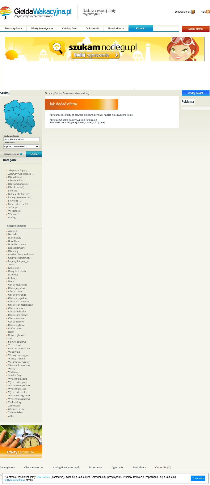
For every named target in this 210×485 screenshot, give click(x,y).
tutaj (102, 122)
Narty (11, 281)
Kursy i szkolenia (17, 271)
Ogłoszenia (92, 28)
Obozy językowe (16, 288)
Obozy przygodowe (18, 298)
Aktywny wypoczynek (21, 173)
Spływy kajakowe (17, 341)
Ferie (12, 190)
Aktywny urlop (17, 170)
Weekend (14, 210)
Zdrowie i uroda (16, 409)
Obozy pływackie (17, 294)
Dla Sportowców (16, 247)
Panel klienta (116, 28)
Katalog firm (69, 28)
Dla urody (13, 251)
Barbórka (13, 234)
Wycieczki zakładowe (19, 398)
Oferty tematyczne (42, 28)
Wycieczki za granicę (19, 395)
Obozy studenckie (17, 311)
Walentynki (14, 351)
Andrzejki (13, 230)
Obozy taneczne (16, 318)
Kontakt (141, 28)
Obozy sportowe (16, 308)
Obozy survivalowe (18, 314)
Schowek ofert (182, 11)
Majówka (13, 274)
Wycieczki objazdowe (19, 385)
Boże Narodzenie (17, 244)
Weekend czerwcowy (19, 361)
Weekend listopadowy (19, 365)
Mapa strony (95, 467)
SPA (10, 338)
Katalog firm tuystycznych (66, 467)
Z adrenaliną (14, 402)
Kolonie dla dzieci (19, 194)
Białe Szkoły (14, 237)
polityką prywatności (15, 480)
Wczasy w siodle (16, 358)
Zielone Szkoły (16, 412)
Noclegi (12, 217)
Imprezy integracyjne (19, 261)
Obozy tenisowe (16, 321)
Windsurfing (14, 375)
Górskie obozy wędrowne (21, 254)
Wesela (11, 368)
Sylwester (15, 200)
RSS (203, 11)
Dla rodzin (15, 177)
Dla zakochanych (18, 183)
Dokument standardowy (76, 93)
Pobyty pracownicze (20, 197)
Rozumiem (198, 478)
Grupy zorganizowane (19, 257)
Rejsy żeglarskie (16, 335)
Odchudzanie (14, 328)
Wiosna (13, 214)
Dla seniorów (16, 180)
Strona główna (13, 28)
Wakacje (14, 207)
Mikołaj (12, 278)
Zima (10, 415)
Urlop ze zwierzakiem (19, 348)
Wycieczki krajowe (18, 382)
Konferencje (14, 267)
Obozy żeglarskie (17, 325)
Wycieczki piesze (17, 388)
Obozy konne (15, 291)
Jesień (11, 264)
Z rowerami (14, 405)
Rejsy (11, 331)
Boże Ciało (14, 241)
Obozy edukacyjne (17, 284)
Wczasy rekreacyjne (18, 355)
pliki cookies (43, 477)
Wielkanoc (13, 372)
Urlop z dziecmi (18, 204)
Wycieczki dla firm (18, 378)
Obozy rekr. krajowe (18, 301)
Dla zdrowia (16, 187)
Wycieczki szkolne (17, 392)
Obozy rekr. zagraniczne (20, 304)
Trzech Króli (14, 345)
